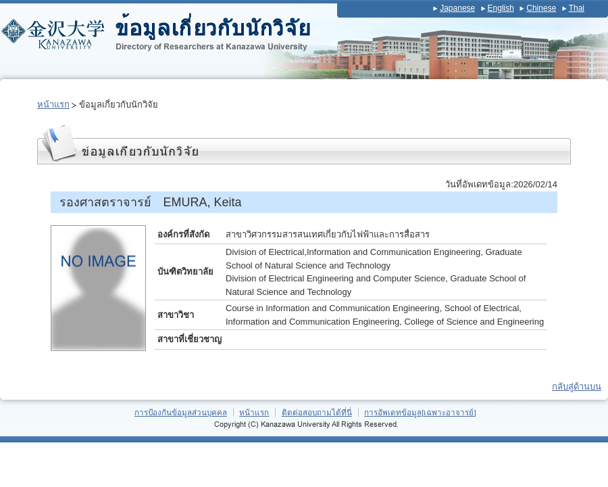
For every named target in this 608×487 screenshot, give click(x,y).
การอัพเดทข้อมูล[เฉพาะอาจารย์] (420, 412)
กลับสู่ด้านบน (576, 386)
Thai (576, 8)
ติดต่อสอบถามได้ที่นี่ (317, 412)
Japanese (457, 8)
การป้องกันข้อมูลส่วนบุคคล (180, 412)
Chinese (541, 8)
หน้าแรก (53, 104)
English (501, 8)
